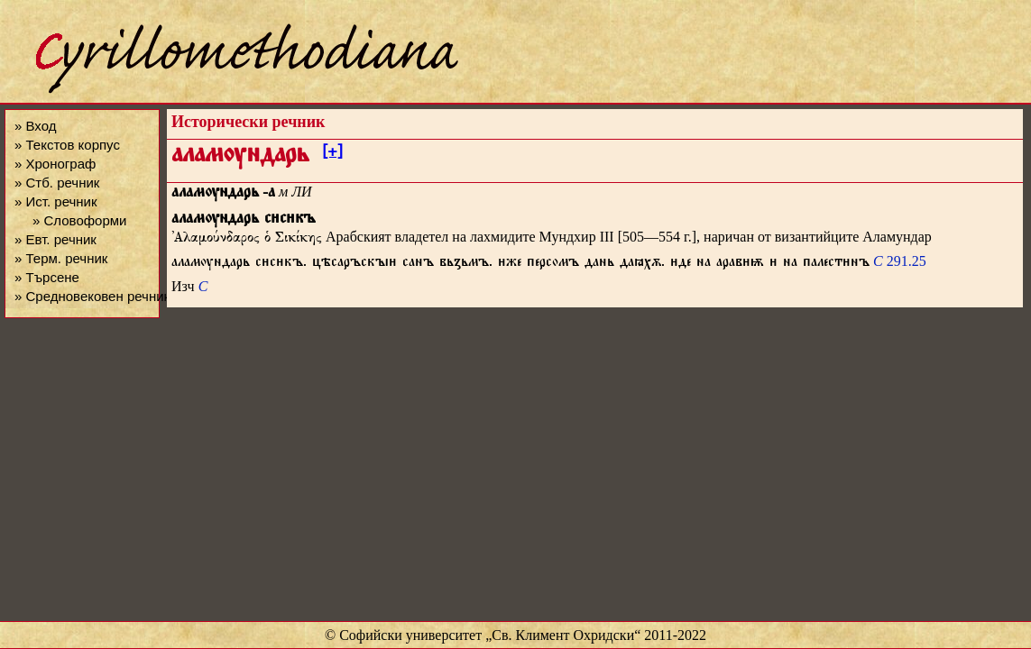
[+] (332, 154)
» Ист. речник (55, 201)
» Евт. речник (55, 239)
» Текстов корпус (67, 144)
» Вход (35, 125)
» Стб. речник (56, 182)
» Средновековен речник (92, 296)
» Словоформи (79, 220)
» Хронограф (55, 163)
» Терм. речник (60, 258)
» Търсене (46, 277)
